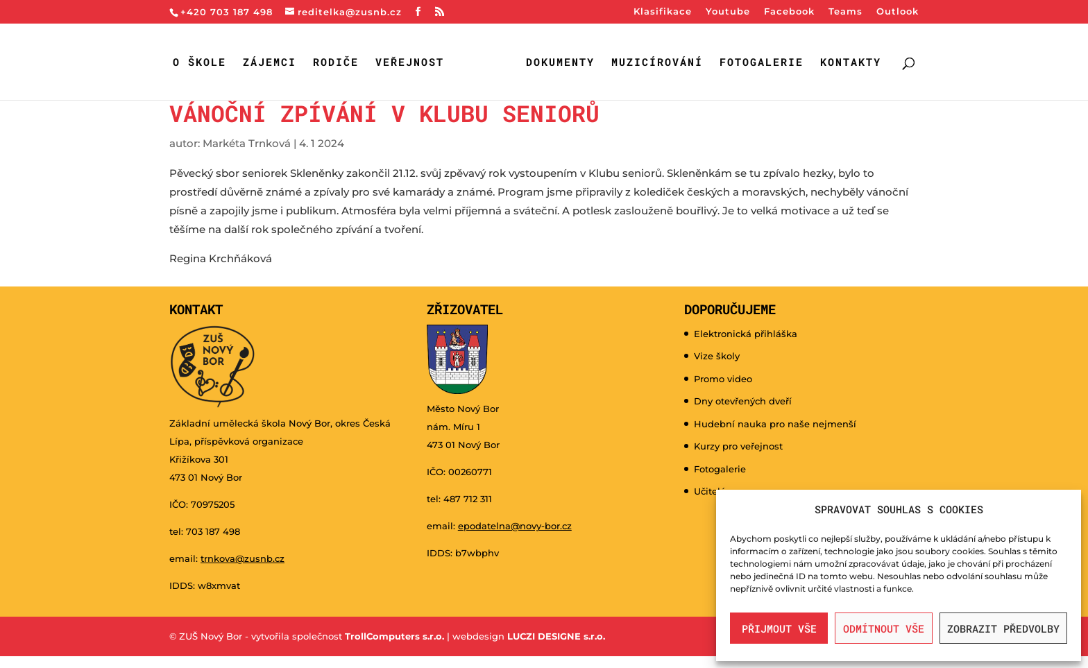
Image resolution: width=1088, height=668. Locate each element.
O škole (199, 63)
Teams (845, 12)
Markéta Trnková (247, 143)
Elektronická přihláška (745, 333)
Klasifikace (663, 12)
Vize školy (717, 355)
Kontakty (850, 63)
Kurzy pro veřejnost (738, 446)
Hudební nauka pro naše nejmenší (775, 423)
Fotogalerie (762, 63)
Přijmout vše (779, 628)
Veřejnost (409, 63)
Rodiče (336, 63)
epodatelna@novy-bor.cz (515, 525)
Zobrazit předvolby (1003, 628)
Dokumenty (560, 63)
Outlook (897, 12)
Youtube (728, 12)
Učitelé (710, 491)
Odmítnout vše (883, 628)
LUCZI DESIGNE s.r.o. (554, 636)
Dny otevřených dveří (743, 400)
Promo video (723, 378)
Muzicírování (657, 63)
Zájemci (269, 63)
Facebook (789, 12)
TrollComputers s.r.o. (394, 636)
